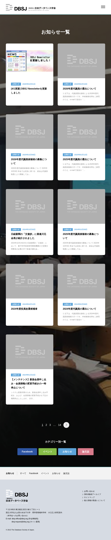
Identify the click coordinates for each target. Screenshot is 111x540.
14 (59, 425)
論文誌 (66, 473)
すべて (23, 473)
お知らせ (56, 473)
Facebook (33, 473)
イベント (45, 473)
